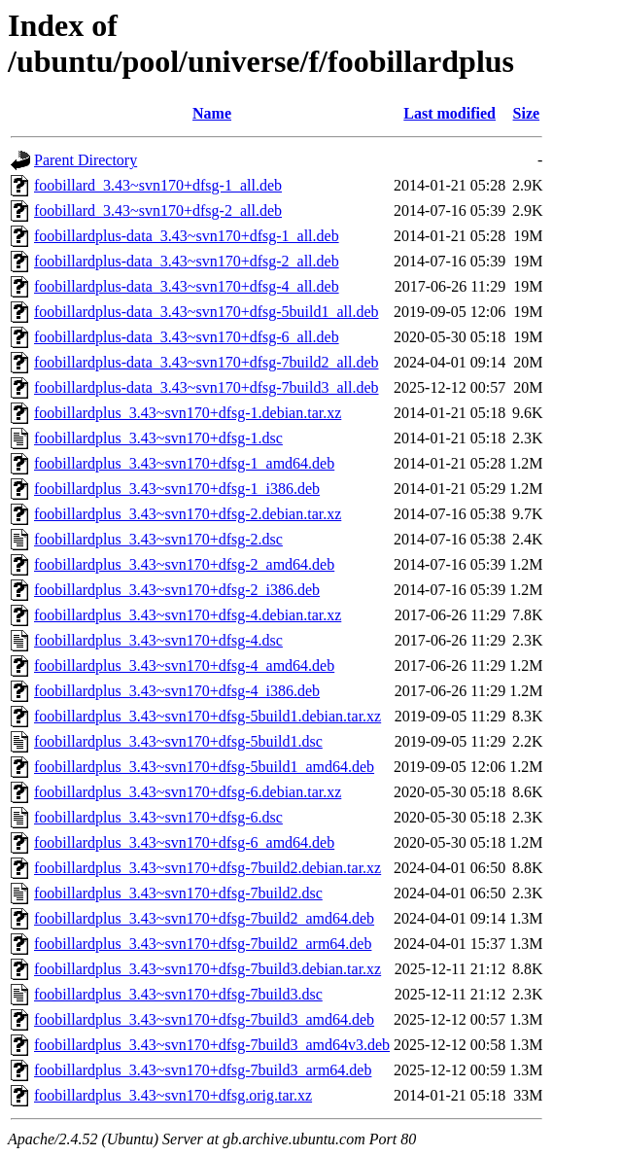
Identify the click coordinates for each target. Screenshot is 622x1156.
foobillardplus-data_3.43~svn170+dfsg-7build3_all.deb (206, 387)
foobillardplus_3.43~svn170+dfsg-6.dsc (158, 817)
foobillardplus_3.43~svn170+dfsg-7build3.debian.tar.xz (207, 969)
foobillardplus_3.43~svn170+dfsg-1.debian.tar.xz (187, 412)
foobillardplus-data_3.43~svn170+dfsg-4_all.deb (186, 286)
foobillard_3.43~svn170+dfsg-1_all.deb (158, 185)
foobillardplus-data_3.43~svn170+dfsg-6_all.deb (186, 337)
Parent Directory (85, 160)
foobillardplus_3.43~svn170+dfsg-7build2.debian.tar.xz (207, 867)
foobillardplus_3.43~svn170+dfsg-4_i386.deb (177, 691)
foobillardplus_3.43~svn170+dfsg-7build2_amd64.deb (204, 918)
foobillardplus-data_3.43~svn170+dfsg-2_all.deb (186, 261)
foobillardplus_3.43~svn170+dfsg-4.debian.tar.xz (187, 615)
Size (526, 113)
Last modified (449, 113)
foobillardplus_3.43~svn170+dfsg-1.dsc (158, 438)
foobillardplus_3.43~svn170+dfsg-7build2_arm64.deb (202, 943)
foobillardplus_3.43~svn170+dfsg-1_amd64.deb (184, 463)
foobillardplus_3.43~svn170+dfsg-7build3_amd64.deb (204, 1019)
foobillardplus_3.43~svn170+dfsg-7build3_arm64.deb (202, 1070)
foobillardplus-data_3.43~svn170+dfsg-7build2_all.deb (206, 362)
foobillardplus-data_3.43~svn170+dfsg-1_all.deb (186, 236)
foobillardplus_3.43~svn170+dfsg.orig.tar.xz (173, 1095)
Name (211, 113)
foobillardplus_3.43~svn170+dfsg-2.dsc (158, 539)
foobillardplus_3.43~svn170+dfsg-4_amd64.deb (184, 665)
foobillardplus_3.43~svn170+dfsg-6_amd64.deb (184, 842)
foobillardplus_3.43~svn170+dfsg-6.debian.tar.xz (187, 792)
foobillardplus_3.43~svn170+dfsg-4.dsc (158, 640)
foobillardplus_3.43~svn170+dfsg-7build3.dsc (178, 994)
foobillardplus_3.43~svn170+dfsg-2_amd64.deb (184, 564)
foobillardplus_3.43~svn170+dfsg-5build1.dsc (178, 741)
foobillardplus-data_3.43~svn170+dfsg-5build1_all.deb (206, 311)
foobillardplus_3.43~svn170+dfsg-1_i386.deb (177, 488)
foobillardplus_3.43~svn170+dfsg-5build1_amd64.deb (204, 766)
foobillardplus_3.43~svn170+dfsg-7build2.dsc (178, 893)
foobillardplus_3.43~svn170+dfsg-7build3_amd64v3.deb (212, 1044)
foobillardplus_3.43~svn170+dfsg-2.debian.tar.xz (187, 514)
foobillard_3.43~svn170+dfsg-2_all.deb (158, 210)
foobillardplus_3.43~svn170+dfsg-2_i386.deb (177, 589)
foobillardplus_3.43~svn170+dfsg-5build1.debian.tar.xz (207, 716)
